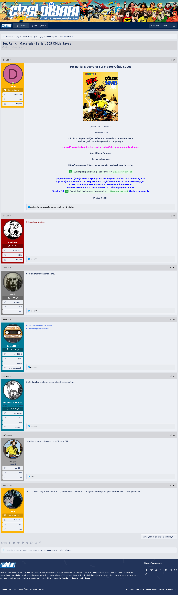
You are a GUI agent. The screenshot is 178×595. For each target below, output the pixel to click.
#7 (168, 485)
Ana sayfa (161, 589)
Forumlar (29, 25)
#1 (168, 60)
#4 (168, 319)
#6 (168, 435)
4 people (39, 259)
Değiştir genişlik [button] (144, 589)
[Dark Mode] (167, 25)
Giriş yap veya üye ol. (122, 172)
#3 (168, 268)
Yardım (153, 589)
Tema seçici (123, 589)
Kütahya (25, 427)
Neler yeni (45, 25)
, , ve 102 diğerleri (58, 207)
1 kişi (38, 476)
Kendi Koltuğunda (21, 368)
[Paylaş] (164, 60)
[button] (52, 25)
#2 (168, 216)
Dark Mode (133, 589)
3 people (39, 426)
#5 (168, 376)
